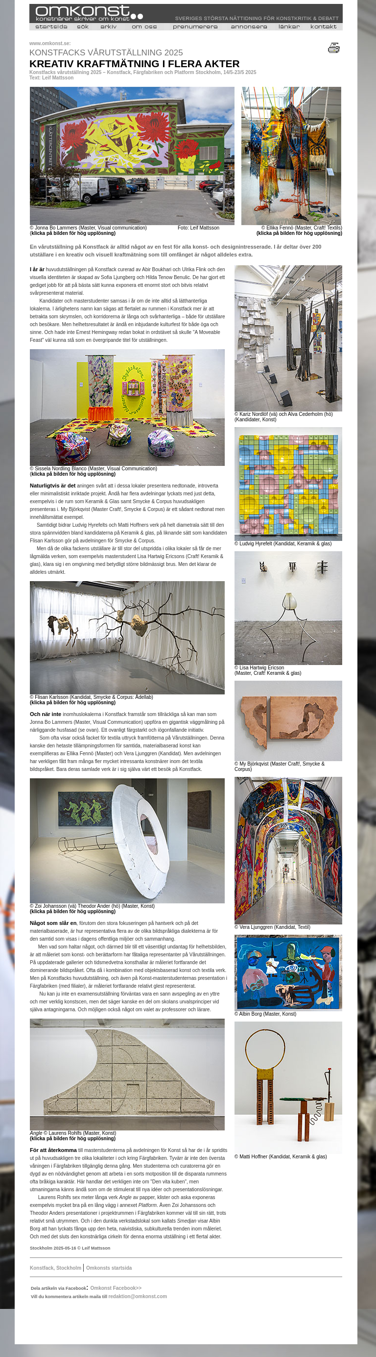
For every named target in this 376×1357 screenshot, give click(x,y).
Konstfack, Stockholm (56, 1268)
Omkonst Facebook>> (116, 1288)
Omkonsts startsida (109, 1268)
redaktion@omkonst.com (137, 1296)
